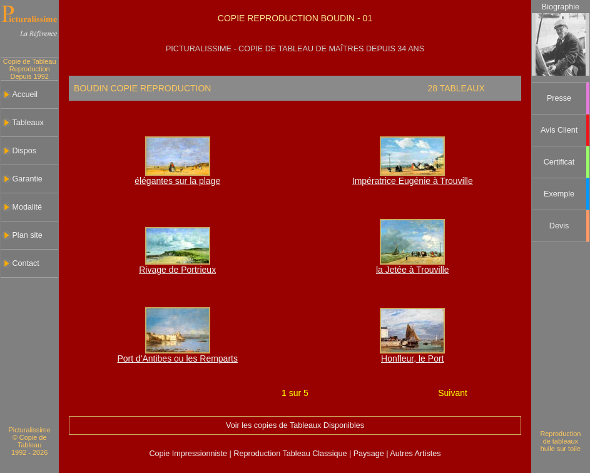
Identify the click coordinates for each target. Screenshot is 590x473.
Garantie (27, 179)
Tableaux (27, 122)
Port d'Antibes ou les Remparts (177, 358)
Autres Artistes (415, 453)
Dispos (24, 150)
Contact (25, 263)
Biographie (560, 7)
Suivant (452, 393)
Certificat (559, 162)
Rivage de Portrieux (177, 270)
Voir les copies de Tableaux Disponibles (295, 425)
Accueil (25, 94)
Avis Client (559, 130)
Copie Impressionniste (189, 453)
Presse (559, 98)
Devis (559, 225)
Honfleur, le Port (412, 358)
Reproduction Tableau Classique (290, 453)
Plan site (27, 235)
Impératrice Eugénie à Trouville (412, 181)
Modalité (27, 207)
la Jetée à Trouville (412, 270)
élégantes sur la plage (177, 181)
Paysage (370, 453)
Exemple (559, 194)
